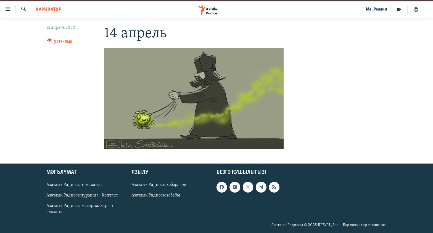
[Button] (59, 42)
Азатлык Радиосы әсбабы (155, 195)
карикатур (48, 9)
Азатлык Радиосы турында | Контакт (82, 195)
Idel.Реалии (376, 9)
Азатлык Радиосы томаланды (75, 185)
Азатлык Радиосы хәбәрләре (158, 185)
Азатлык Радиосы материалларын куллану (79, 209)
